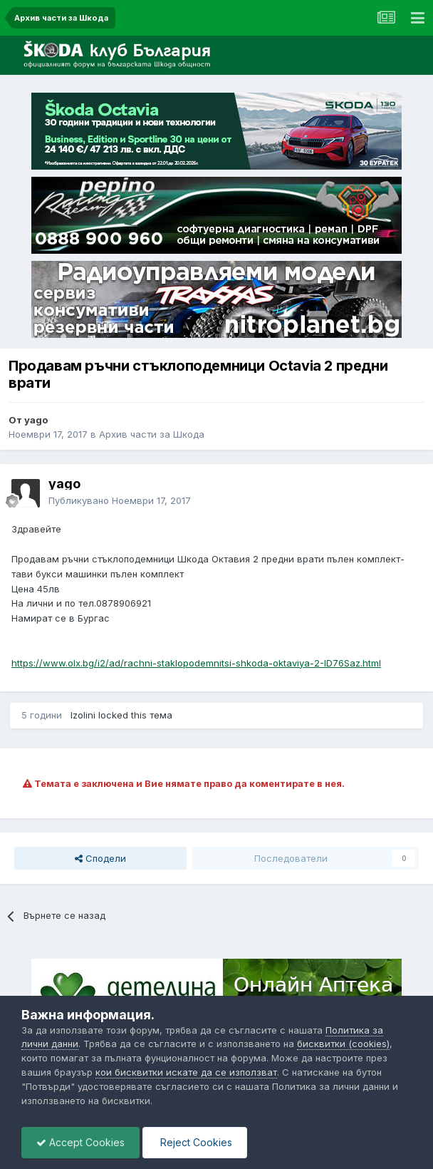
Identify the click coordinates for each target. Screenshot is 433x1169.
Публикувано (119, 500)
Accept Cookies (80, 1142)
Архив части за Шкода (151, 434)
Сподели (100, 858)
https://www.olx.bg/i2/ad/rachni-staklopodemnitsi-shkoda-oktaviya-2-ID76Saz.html (196, 663)
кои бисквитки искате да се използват (186, 1072)
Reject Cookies (194, 1142)
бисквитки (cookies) (343, 1043)
